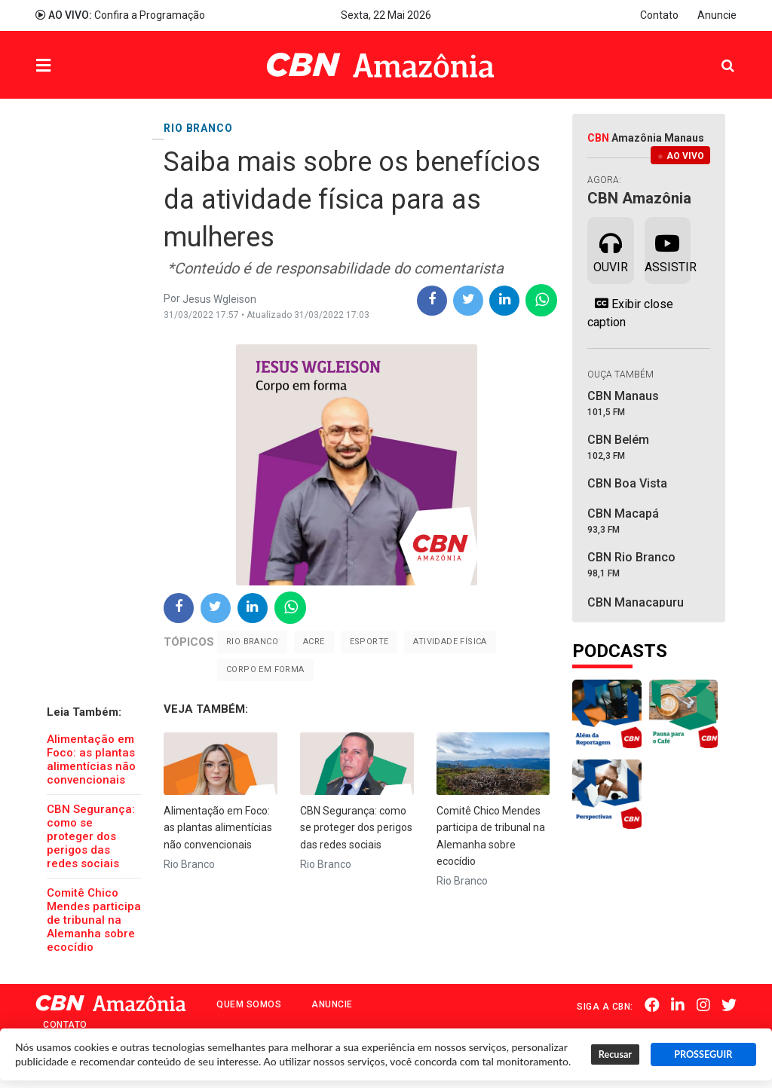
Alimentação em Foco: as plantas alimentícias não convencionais (91, 759)
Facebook (652, 1005)
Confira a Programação (120, 15)
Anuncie (717, 15)
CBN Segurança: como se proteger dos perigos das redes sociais (91, 836)
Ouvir (610, 249)
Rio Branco (252, 641)
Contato (659, 15)
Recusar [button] (615, 1054)
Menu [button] (74, 66)
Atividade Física (449, 641)
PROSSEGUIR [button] (703, 1054)
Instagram (703, 1005)
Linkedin (678, 1005)
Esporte (369, 641)
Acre (314, 641)
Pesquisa (715, 53)
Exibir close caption (630, 312)
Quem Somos (248, 1004)
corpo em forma (265, 669)
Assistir (668, 249)
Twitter (729, 1005)
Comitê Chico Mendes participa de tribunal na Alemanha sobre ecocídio (94, 920)
